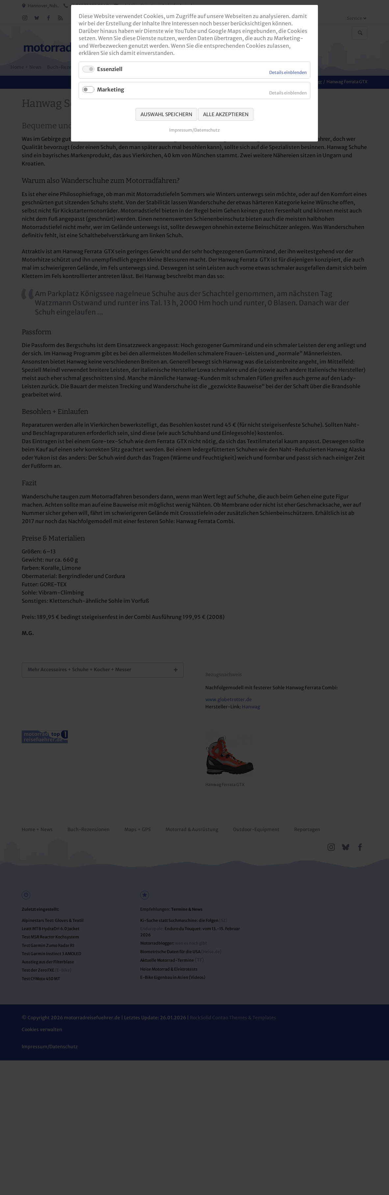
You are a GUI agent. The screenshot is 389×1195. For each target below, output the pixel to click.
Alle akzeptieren (225, 114)
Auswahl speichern (166, 114)
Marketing (110, 89)
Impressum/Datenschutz (194, 130)
